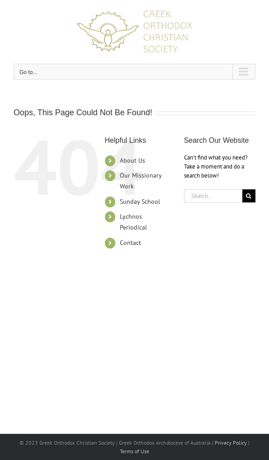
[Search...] (213, 195)
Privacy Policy (231, 442)
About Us (132, 160)
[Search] (248, 195)
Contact (130, 243)
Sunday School (140, 201)
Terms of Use (134, 451)
